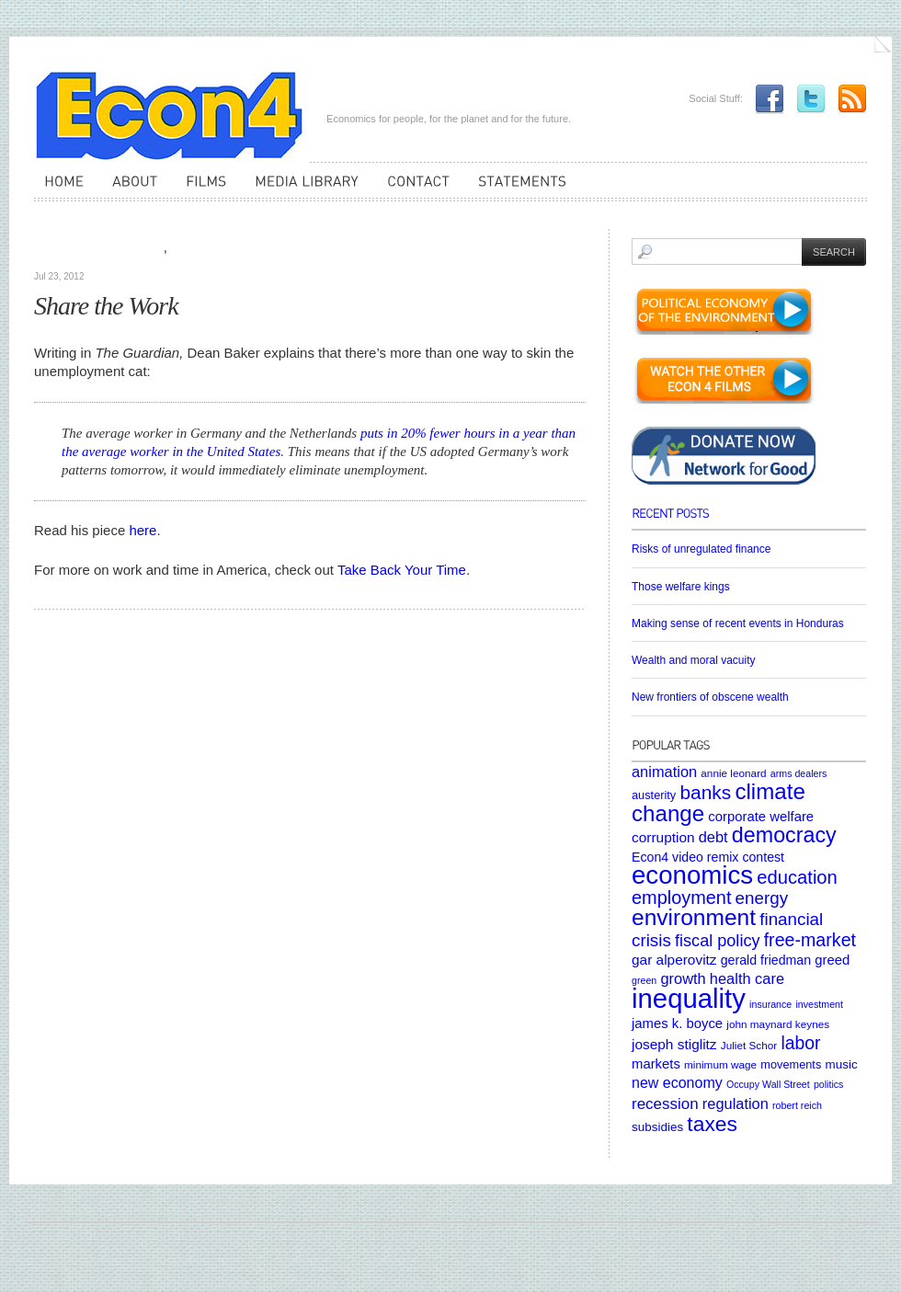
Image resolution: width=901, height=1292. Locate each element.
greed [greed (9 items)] (832, 960)
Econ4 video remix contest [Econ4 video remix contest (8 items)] (708, 857)
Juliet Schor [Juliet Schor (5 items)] (749, 1045)
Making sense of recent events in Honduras (738, 623)
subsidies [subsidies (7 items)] (657, 1127)
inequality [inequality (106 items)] (689, 998)
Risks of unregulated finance (701, 549)
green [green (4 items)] (644, 980)
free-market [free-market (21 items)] (810, 940)
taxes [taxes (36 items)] (712, 1124)
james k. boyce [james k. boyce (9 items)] (677, 1023)
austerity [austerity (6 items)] (654, 795)
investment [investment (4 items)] (819, 1004)
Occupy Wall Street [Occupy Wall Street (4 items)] (768, 1084)
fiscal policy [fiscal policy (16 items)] (717, 941)
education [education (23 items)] (797, 877)
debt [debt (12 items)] (713, 837)
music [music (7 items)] (841, 1064)
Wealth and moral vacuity (694, 660)
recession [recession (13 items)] (665, 1104)
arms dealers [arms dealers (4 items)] (798, 773)
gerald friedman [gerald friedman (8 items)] (766, 960)
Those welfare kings (681, 586)
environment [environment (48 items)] (694, 917)
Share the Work (106, 306)
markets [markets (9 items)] (656, 1064)
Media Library (124, 248)
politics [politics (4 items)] (829, 1084)
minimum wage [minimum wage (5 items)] (720, 1064)
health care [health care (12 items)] (747, 978)
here (142, 530)
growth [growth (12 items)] (682, 978)
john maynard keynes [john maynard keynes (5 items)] (777, 1024)
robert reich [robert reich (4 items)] (797, 1105)
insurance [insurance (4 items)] (770, 1004)
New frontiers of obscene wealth (710, 697)
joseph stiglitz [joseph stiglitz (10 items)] (674, 1044)
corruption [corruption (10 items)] (663, 837)
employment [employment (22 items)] (681, 897)
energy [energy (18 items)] (762, 898)
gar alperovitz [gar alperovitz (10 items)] (674, 959)
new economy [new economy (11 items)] (677, 1083)
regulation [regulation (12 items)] (735, 1103)
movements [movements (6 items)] (790, 1064)
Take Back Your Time (401, 569)
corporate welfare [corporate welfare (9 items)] (761, 816)
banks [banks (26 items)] (705, 792)
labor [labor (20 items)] (800, 1043)
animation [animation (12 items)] (664, 771)
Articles (60, 248)
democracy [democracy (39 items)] (784, 835)
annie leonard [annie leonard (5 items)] (733, 773)
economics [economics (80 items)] (692, 875)
